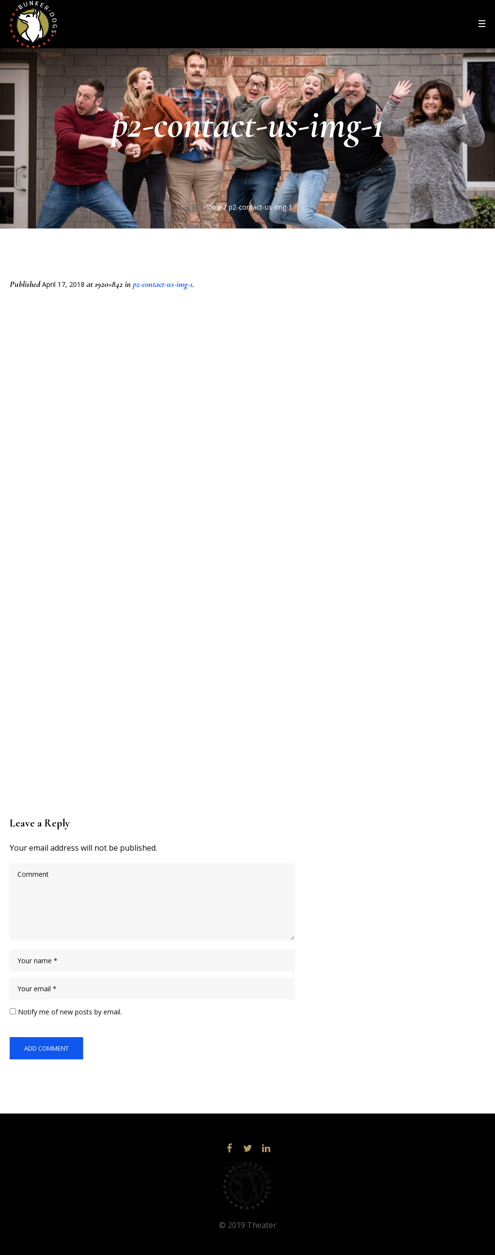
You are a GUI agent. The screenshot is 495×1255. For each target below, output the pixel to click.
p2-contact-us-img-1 (162, 284)
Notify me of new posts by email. (70, 1011)
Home (212, 207)
